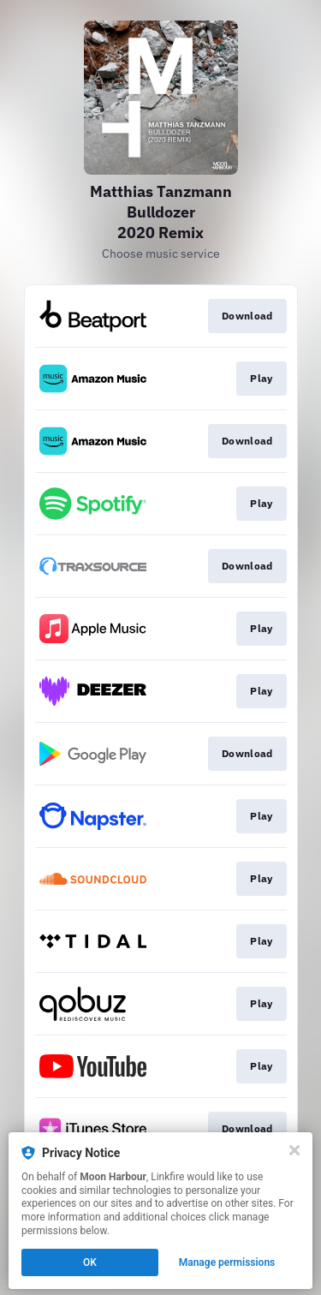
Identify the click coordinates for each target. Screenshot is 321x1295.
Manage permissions (227, 1262)
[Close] (294, 1150)
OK (90, 1262)
